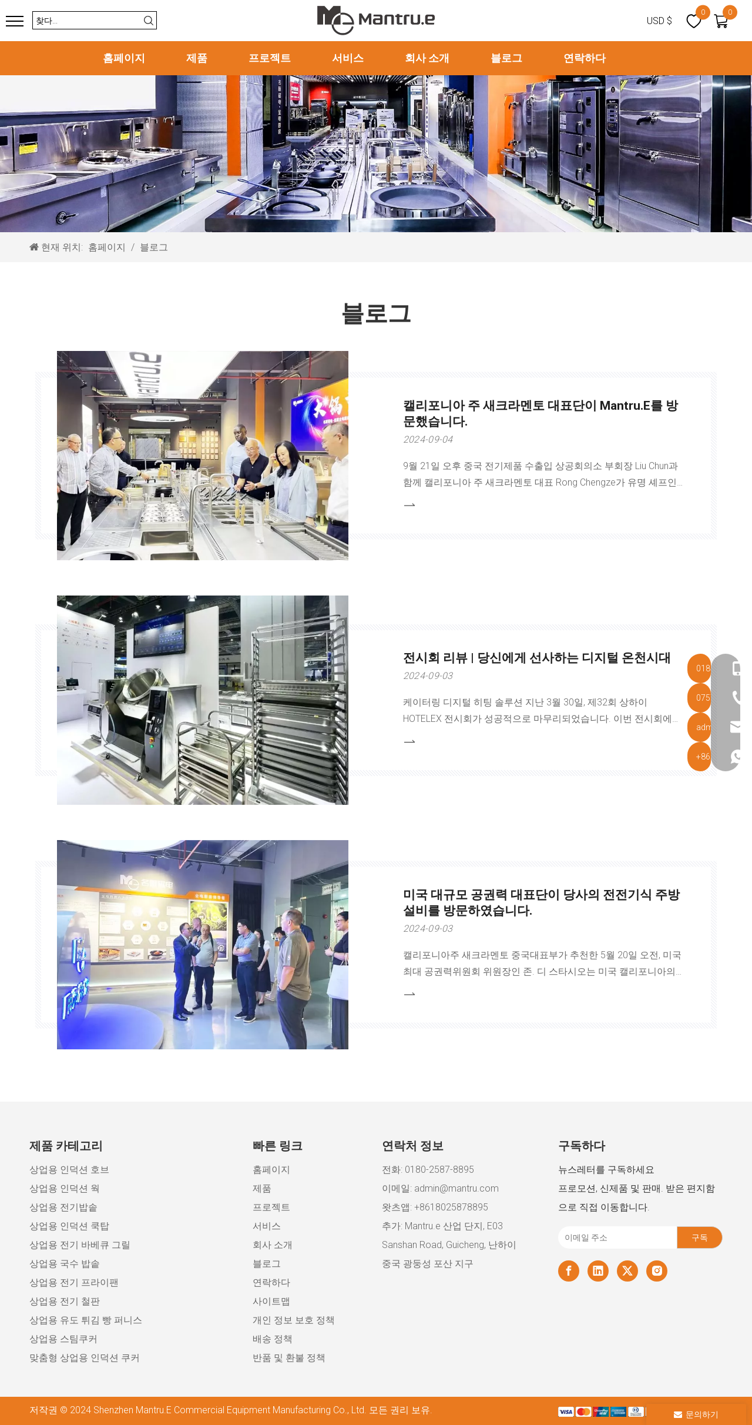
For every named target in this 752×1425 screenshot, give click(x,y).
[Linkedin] (598, 1271)
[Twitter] (627, 1271)
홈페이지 (124, 58)
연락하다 (584, 58)
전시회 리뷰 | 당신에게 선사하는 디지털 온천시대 (537, 658)
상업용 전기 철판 (64, 1301)
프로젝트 (270, 58)
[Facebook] (568, 1271)
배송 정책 (273, 1338)
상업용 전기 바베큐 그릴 (79, 1244)
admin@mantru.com (456, 1188)
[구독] (700, 1237)
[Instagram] (656, 1271)
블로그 (506, 58)
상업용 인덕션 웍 (64, 1188)
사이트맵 (271, 1301)
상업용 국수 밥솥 (64, 1263)
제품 (196, 58)
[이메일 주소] (615, 1237)
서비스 (348, 58)
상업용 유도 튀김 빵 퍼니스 (85, 1320)
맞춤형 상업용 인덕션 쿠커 (84, 1357)
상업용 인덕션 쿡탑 (69, 1226)
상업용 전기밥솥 (63, 1207)
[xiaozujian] (640, 1411)
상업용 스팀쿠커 (63, 1338)
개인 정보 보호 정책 (294, 1320)
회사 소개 (427, 58)
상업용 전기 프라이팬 (74, 1282)
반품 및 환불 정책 (289, 1357)
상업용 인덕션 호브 (69, 1169)
